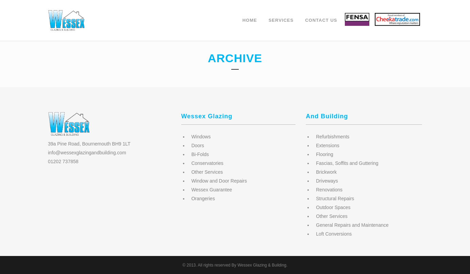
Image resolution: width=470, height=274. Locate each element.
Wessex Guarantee (211, 189)
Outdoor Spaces (333, 207)
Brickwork (326, 172)
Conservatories (207, 163)
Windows (201, 136)
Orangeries (203, 198)
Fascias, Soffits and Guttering (347, 163)
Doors (197, 145)
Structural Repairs (335, 198)
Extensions (327, 145)
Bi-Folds (200, 154)
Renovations (329, 189)
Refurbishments (332, 136)
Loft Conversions (334, 234)
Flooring (324, 154)
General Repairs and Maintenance (352, 225)
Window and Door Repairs (219, 181)
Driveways (327, 181)
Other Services (207, 172)
